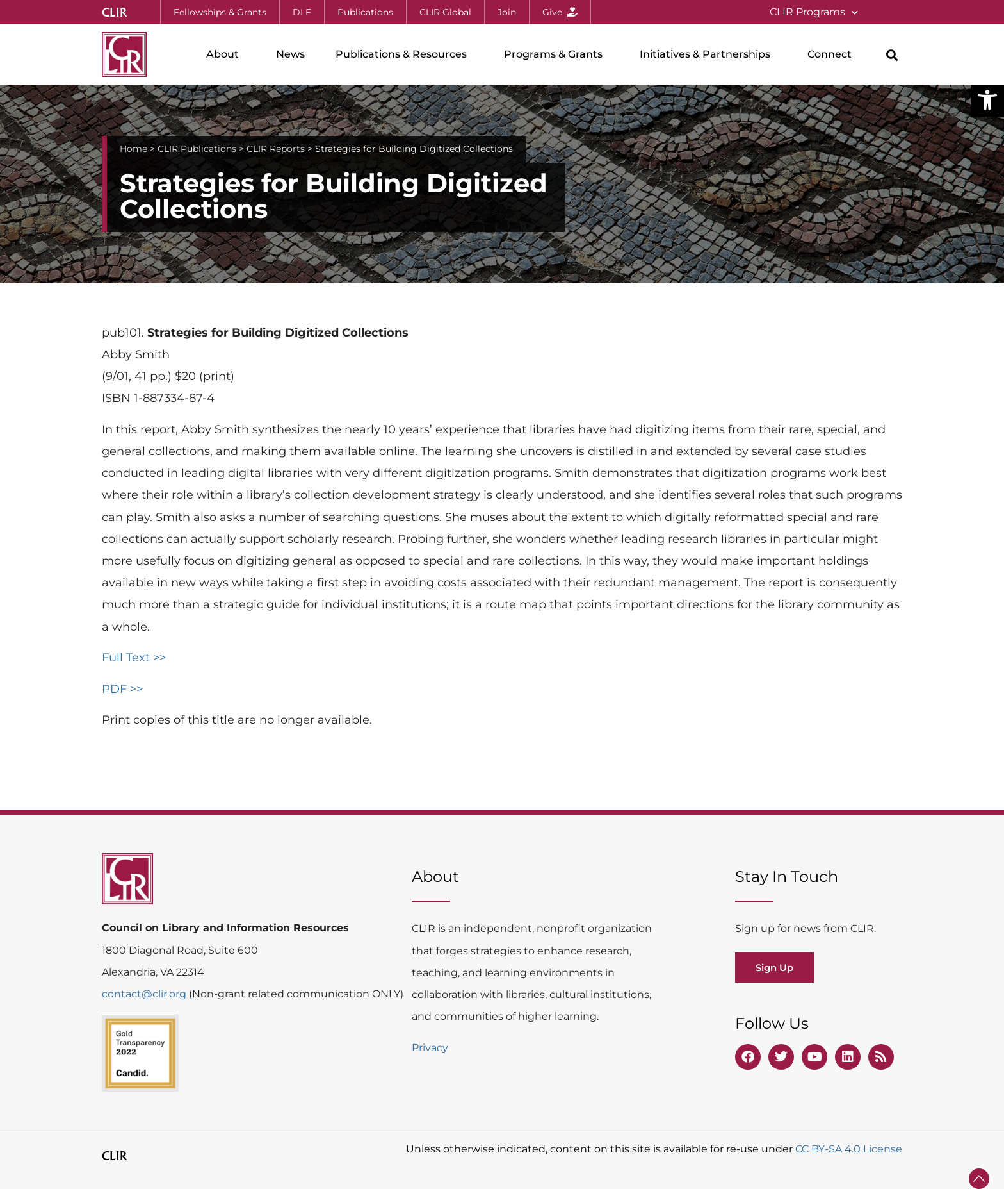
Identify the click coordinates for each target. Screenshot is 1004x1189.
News (290, 54)
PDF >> (122, 689)
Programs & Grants (556, 54)
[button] (987, 100)
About (225, 54)
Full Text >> (134, 658)
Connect (832, 54)
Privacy (430, 1048)
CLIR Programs (814, 12)
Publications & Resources (404, 54)
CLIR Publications (197, 148)
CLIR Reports (276, 148)
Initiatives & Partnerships (708, 54)
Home (133, 148)
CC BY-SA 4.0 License (848, 1149)
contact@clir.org (145, 994)
